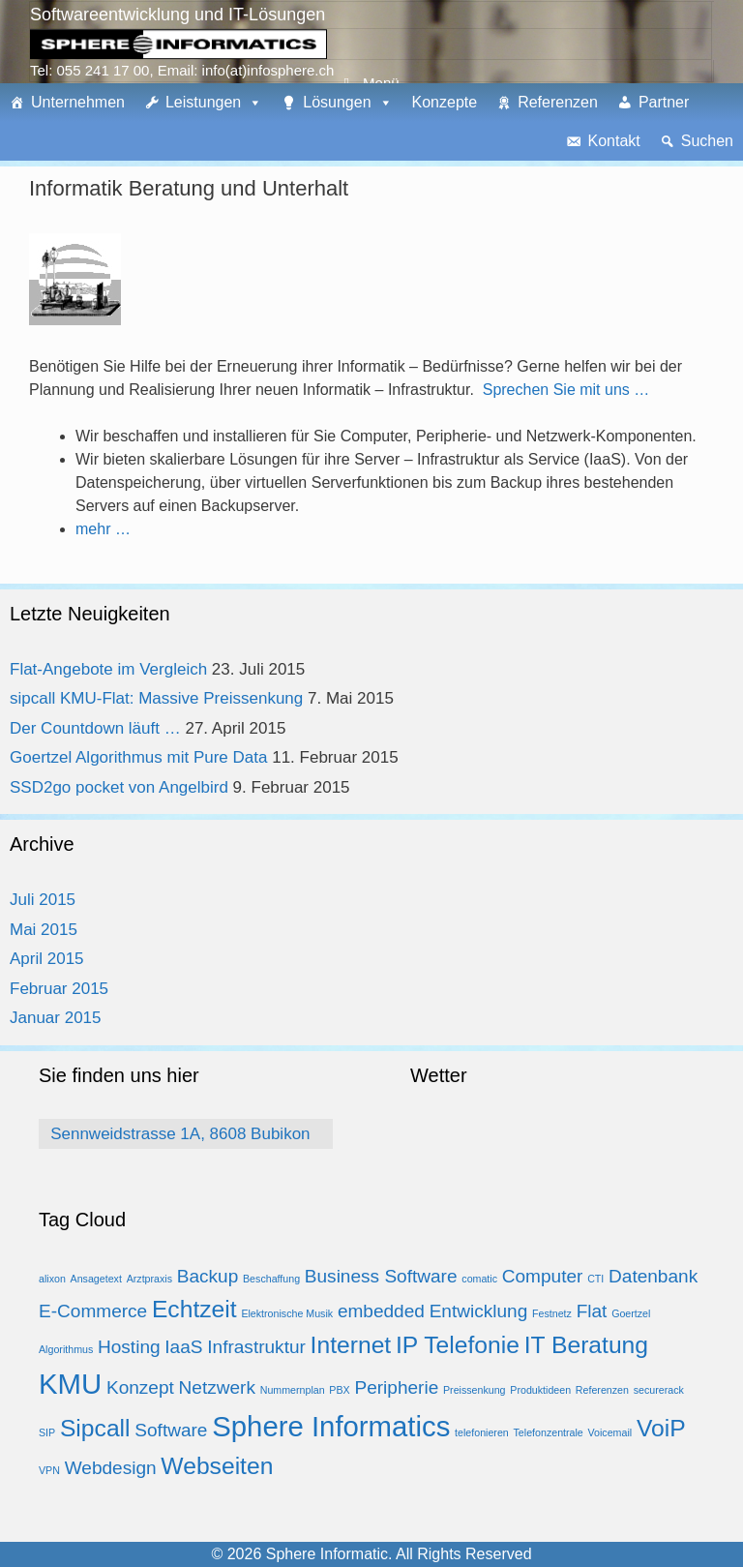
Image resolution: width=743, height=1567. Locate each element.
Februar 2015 (59, 988)
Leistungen (203, 102)
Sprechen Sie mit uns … (566, 389)
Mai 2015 (43, 929)
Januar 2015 (56, 1018)
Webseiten (217, 1466)
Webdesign (111, 1468)
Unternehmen (78, 102)
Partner (664, 102)
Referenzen (558, 102)
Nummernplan (292, 1390)
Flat (592, 1311)
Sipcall (95, 1428)
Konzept (140, 1387)
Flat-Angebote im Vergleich (108, 669)
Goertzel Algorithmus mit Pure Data (138, 757)
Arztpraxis (149, 1278)
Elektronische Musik (287, 1313)
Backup (208, 1276)
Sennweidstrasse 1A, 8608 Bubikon (180, 1134)
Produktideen (540, 1390)
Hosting (129, 1347)
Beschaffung (271, 1278)
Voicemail (610, 1432)
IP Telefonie (458, 1345)
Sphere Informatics (331, 1426)
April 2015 (47, 958)
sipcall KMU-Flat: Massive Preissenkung (156, 698)
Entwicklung (479, 1311)
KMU (70, 1384)
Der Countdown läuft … (95, 728)
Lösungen (337, 102)
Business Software (381, 1276)
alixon (52, 1278)
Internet (351, 1345)
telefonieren (482, 1432)
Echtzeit (194, 1309)
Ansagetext (96, 1278)
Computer (542, 1276)
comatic (479, 1278)
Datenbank (653, 1276)
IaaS (183, 1347)
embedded (381, 1311)
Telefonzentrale (548, 1432)
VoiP (661, 1428)
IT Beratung (586, 1345)
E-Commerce (93, 1311)
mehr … (103, 529)
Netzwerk (217, 1387)
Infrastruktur (256, 1347)
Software (170, 1430)
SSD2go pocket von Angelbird (119, 787)
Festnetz (552, 1313)
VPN (49, 1470)
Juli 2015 (42, 899)
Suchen (707, 141)
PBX (339, 1390)
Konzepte (445, 102)
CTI (595, 1278)
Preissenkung (474, 1390)
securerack (659, 1390)
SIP (47, 1432)
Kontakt (613, 141)
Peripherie (396, 1387)
